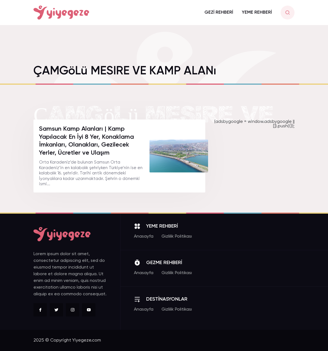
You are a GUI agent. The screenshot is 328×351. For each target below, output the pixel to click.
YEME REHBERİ (257, 12)
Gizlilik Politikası (176, 236)
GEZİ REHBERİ (218, 12)
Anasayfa (143, 236)
